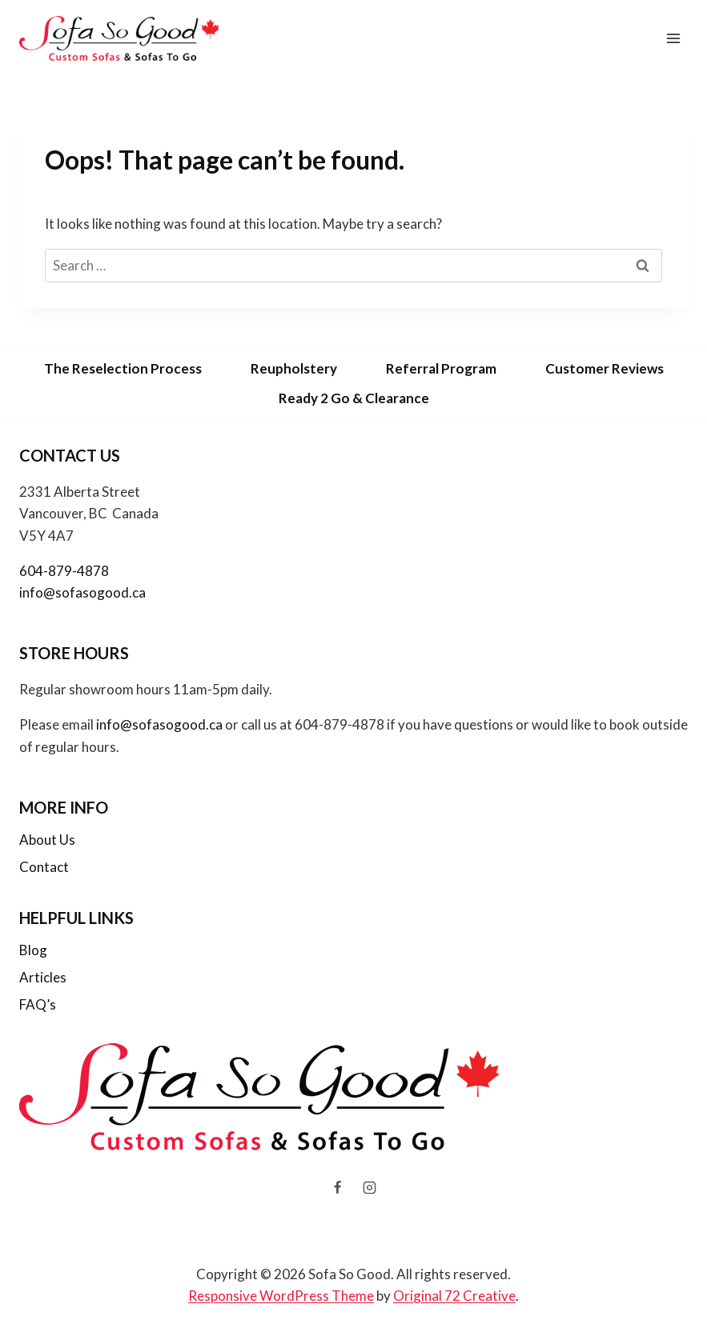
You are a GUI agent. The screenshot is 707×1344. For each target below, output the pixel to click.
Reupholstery (294, 368)
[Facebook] (337, 1188)
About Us (47, 839)
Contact (44, 866)
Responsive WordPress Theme (281, 1295)
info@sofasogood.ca (82, 592)
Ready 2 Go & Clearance (354, 398)
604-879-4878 (64, 570)
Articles (42, 977)
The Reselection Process (123, 368)
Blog (33, 950)
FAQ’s (37, 1004)
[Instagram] (369, 1188)
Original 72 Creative (454, 1295)
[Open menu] (673, 38)
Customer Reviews (604, 368)
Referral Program (441, 368)
